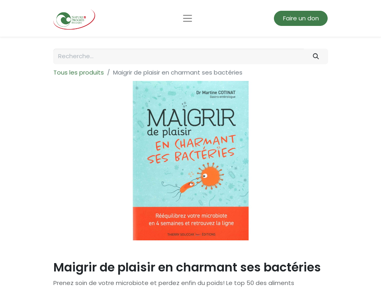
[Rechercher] (316, 56)
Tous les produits (78, 72)
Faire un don (301, 18)
